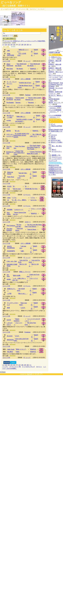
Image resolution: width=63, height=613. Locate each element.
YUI (8, 189)
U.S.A (17, 336)
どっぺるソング (11, 2)
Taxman (18, 102)
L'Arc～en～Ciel (12, 261)
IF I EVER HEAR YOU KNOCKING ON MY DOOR (21, 135)
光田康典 (9, 209)
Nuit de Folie (23, 173)
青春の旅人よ (21, 116)
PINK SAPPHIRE (10, 54)
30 (28, 44)
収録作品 (33, 68)
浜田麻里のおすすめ (55, 169)
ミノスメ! (41, 9)
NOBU (9, 279)
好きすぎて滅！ (56, 140)
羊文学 (9, 186)
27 (19, 44)
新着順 (13, 46)
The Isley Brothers (9, 229)
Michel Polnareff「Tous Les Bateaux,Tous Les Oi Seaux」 (56, 84)
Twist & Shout (31, 229)
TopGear (27, 95)
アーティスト (22, 9)
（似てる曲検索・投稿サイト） (16, 6)
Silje (8, 86)
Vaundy (53, 138)
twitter (13, 362)
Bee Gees (10, 68)
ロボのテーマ (18, 209)
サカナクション (57, 157)
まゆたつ (27, 222)
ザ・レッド (26, 61)
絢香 (8, 307)
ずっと (53, 124)
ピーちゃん (26, 194)
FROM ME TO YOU (31, 189)
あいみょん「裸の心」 (56, 95)
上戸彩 (9, 293)
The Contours (11, 225)
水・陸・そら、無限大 (19, 200)
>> (30, 44)
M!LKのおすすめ (54, 165)
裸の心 (54, 149)
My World (20, 68)
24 (11, 44)
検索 (15, 36)
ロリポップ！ (39, 374)
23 (9, 44)
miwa (8, 197)
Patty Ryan (10, 177)
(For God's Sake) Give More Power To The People (33, 147)
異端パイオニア (21, 349)
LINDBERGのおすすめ (56, 171)
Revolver (31, 102)
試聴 (43, 50)
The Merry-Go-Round (9, 98)
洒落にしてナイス (24, 271)
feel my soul (17, 189)
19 (8, 200)
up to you (33, 200)
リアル (14, 197)
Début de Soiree (10, 173)
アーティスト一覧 (15, 366)
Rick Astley (9, 213)
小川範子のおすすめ (55, 167)
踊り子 (53, 137)
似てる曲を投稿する (9, 38)
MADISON (10, 340)
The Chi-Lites (9, 147)
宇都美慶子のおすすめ (56, 172)
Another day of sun (25, 82)
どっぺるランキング (28, 366)
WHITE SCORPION (11, 247)
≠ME (8, 50)
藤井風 (8, 130)
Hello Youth (10, 349)
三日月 (23, 307)
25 (14, 44)
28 (22, 44)
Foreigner (27, 332)
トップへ (5, 366)
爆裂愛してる (56, 155)
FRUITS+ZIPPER (56, 126)
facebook (7, 362)
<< (3, 44)
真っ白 (17, 130)
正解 (22, 251)
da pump (9, 336)
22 (6, 44)
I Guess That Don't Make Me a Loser (19, 152)
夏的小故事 (16, 275)
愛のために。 (22, 293)
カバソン (33, 9)
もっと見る (52, 174)
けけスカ (54, 135)
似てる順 (6, 46)
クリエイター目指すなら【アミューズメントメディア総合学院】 (25, 41)
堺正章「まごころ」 (55, 102)
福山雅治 (10, 351)
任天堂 (9, 320)
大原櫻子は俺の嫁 (54, 52)
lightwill (29, 374)
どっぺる (7, 9)
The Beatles (10, 102)
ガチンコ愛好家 (25, 79)
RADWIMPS (11, 251)
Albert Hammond (10, 64)
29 (25, 44)
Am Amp (8, 275)
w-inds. (9, 120)
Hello (17, 351)
